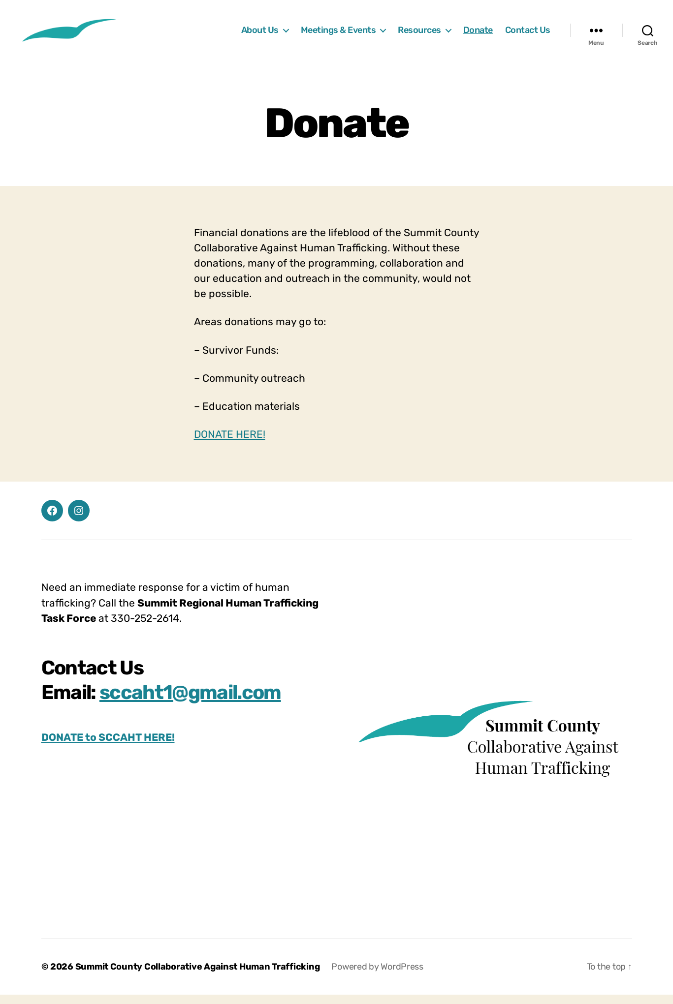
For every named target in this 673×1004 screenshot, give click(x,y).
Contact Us (527, 35)
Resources (419, 35)
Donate (478, 35)
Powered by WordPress (377, 976)
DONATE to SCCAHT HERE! (108, 746)
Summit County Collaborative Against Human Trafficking (197, 976)
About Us (260, 35)
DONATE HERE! (229, 443)
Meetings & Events (338, 35)
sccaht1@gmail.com (190, 701)
